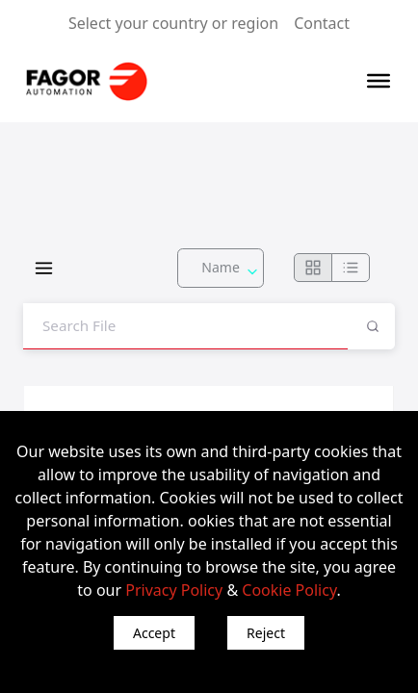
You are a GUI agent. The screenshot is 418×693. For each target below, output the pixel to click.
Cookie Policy (289, 590)
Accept (154, 633)
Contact (322, 23)
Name (220, 267)
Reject (266, 633)
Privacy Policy (173, 590)
